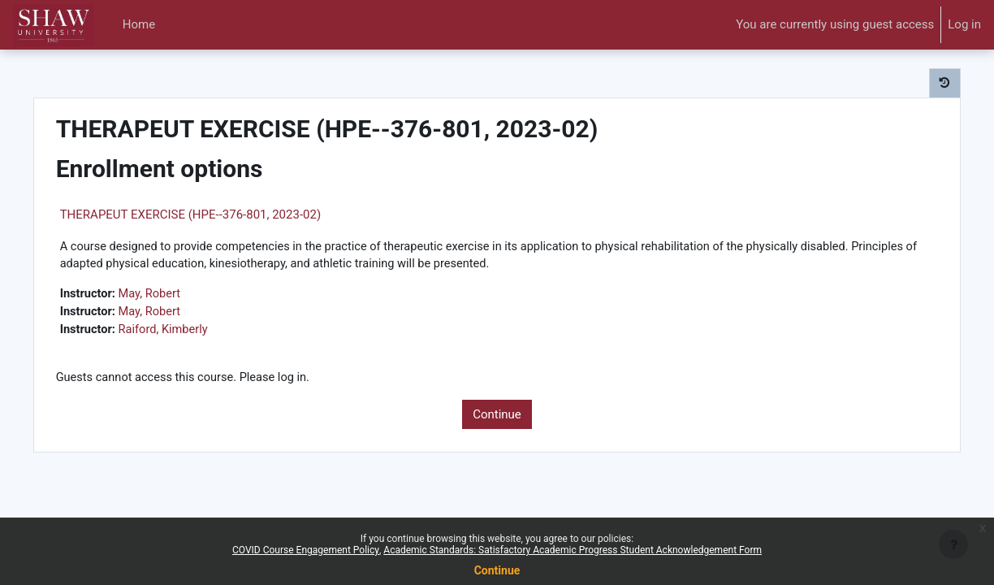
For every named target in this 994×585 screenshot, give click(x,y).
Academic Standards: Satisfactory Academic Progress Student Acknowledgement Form (572, 550)
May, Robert (181, 295)
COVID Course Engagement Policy (305, 550)
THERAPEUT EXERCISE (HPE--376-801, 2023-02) (219, 214)
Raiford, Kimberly (194, 332)
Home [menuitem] (139, 24)
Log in (964, 24)
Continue (497, 417)
